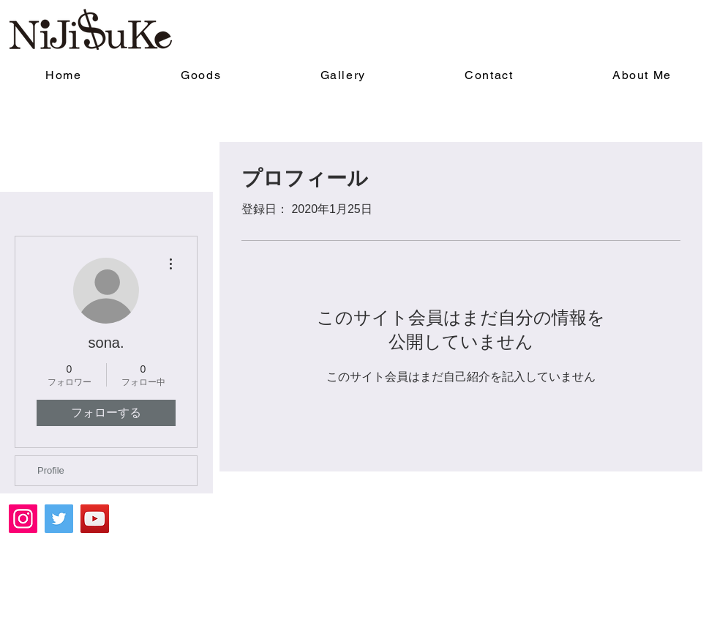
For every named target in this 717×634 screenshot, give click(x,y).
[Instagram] (23, 518)
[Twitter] (59, 518)
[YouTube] (94, 518)
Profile (50, 470)
